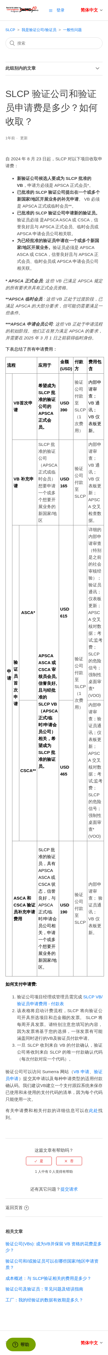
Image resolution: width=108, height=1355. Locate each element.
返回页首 (17, 1207)
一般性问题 (72, 30)
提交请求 (69, 1189)
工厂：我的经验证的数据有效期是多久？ (44, 1299)
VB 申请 (81, 1071)
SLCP (10, 30)
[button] (50, 10)
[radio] (39, 1161)
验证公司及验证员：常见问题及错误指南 (44, 1288)
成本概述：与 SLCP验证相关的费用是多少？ (48, 1278)
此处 (93, 1110)
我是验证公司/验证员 (39, 30)
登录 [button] (60, 10)
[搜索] (54, 43)
